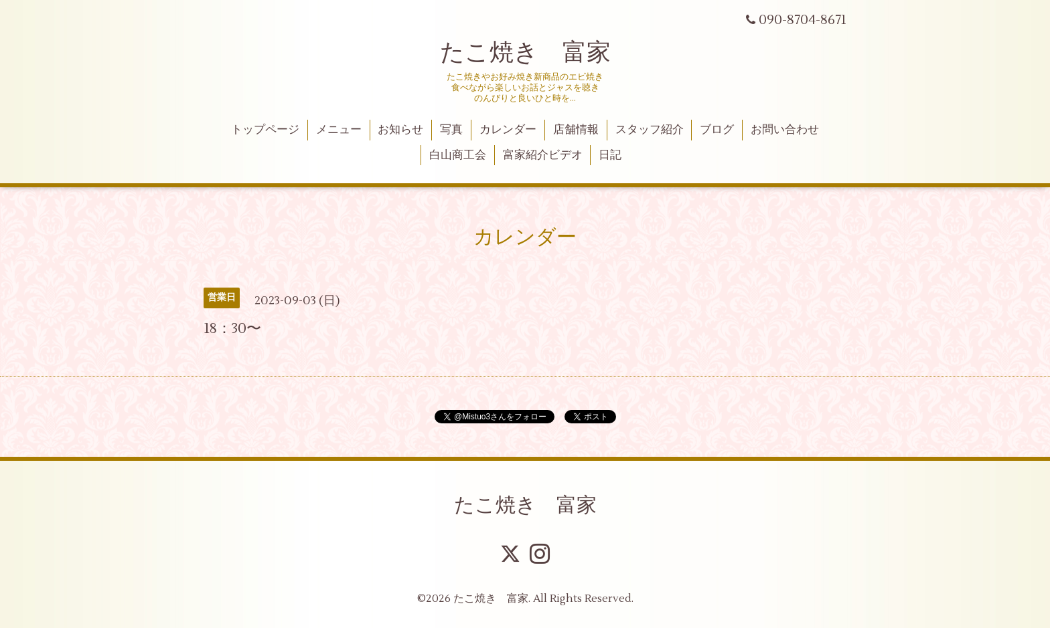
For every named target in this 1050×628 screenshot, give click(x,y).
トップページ (265, 129)
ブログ (717, 129)
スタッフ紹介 (649, 129)
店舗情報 (576, 129)
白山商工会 (457, 155)
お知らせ (400, 129)
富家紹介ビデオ (543, 155)
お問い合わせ (785, 129)
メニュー (339, 129)
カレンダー (507, 129)
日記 (610, 155)
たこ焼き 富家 (525, 52)
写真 (451, 129)
